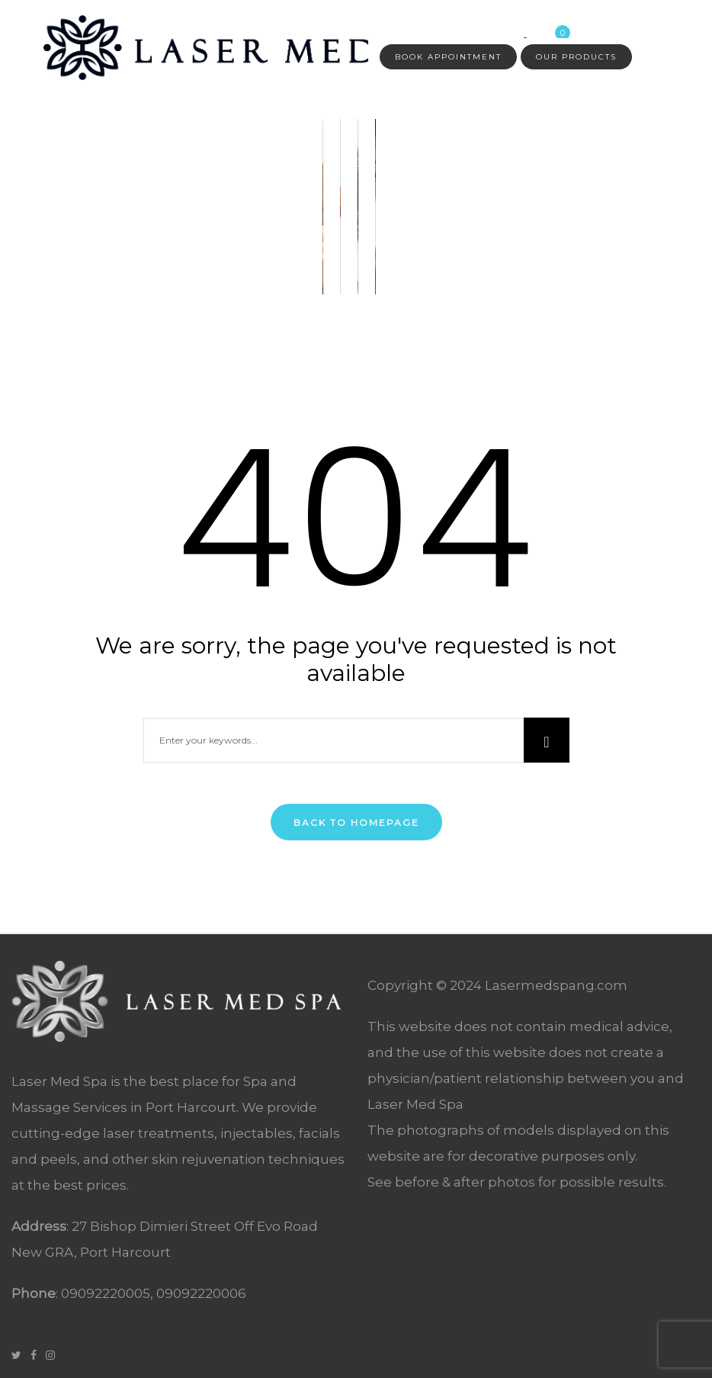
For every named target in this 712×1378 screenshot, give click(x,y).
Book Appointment (448, 57)
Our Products (576, 57)
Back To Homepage (356, 822)
